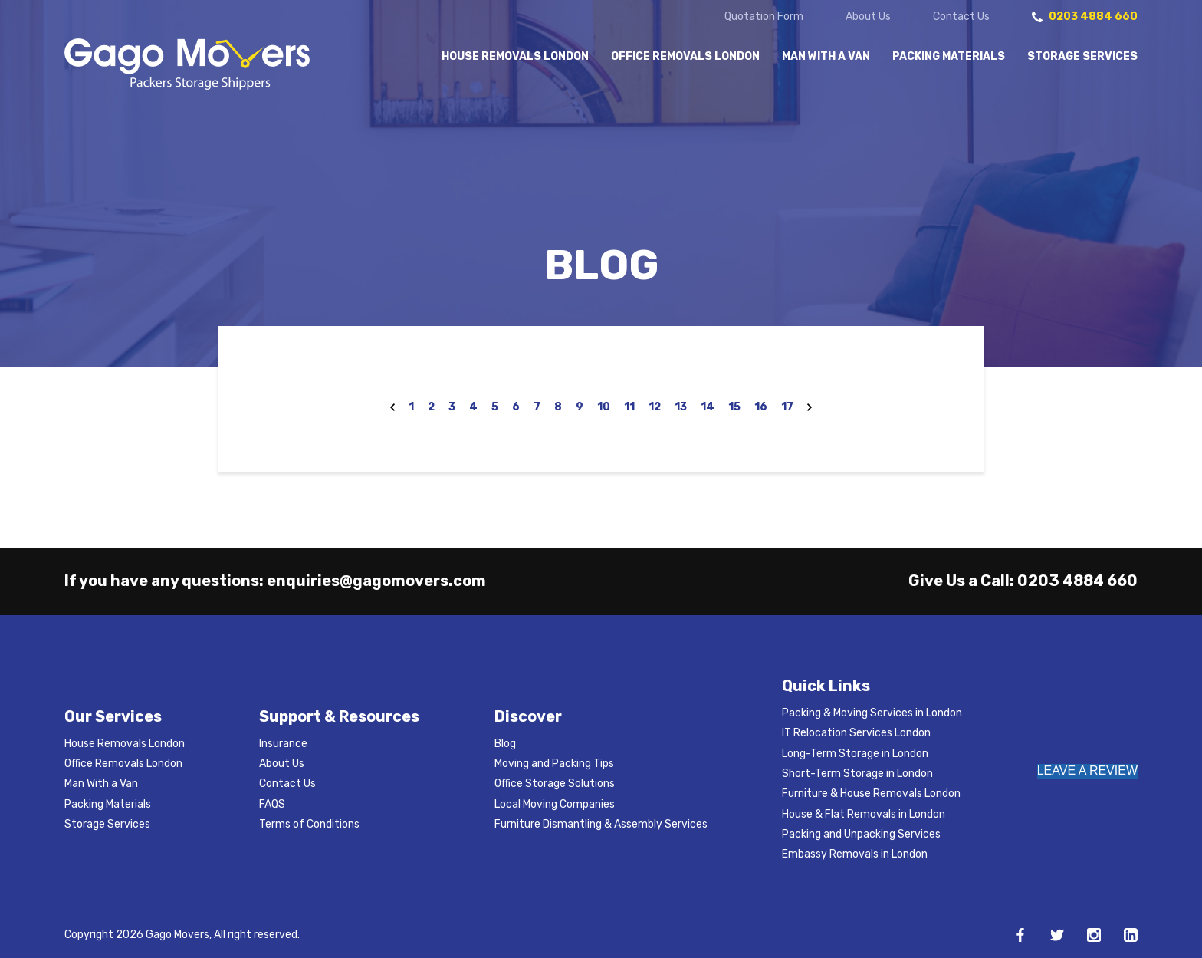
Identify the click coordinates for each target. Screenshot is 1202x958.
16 (760, 406)
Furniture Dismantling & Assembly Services (601, 824)
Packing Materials (948, 56)
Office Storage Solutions (554, 783)
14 (707, 406)
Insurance (283, 743)
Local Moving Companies (554, 804)
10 (603, 406)
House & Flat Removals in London (863, 814)
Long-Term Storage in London (855, 753)
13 (681, 406)
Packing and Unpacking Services (861, 834)
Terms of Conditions (309, 824)
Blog (505, 743)
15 (734, 406)
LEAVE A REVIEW (1087, 770)
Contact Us (961, 17)
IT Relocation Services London (856, 732)
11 (629, 406)
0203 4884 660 (1077, 580)
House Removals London (515, 56)
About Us (868, 17)
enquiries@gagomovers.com (376, 580)
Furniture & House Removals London (871, 793)
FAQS (272, 804)
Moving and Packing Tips (554, 763)
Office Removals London (685, 56)
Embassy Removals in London (855, 854)
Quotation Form (763, 17)
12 (655, 406)
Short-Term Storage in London (857, 773)
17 (787, 406)
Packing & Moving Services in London (872, 712)
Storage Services (1082, 56)
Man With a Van (826, 56)
